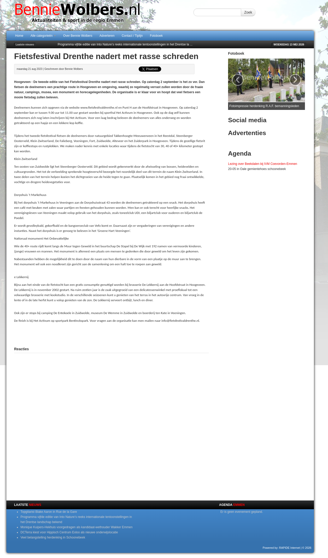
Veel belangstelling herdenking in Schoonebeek (52, 537)
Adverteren (107, 35)
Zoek (248, 12)
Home (19, 35)
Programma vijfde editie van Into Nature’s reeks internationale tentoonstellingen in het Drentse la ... (125, 44)
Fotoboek (156, 35)
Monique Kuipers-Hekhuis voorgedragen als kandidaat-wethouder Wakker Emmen (76, 527)
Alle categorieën (43, 35)
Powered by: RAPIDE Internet (281, 547)
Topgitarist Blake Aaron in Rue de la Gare (48, 512)
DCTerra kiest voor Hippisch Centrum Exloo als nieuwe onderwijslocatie (69, 532)
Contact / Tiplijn (132, 35)
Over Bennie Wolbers (77, 35)
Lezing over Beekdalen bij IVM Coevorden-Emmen (262, 164)
